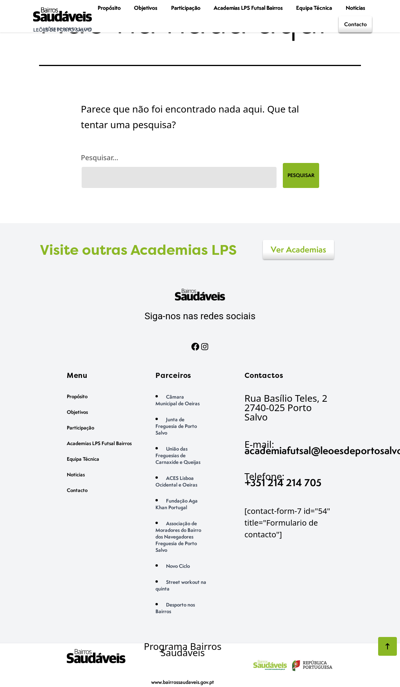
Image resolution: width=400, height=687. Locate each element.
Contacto (355, 24)
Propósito (109, 7)
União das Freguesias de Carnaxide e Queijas (177, 455)
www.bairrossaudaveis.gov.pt (182, 682)
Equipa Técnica (314, 7)
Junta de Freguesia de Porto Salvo (176, 426)
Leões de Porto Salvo (62, 30)
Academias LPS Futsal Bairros (248, 7)
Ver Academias (298, 249)
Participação (185, 7)
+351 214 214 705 (283, 482)
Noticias (355, 7)
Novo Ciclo (178, 566)
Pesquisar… (99, 157)
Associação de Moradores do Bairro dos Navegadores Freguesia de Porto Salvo (178, 536)
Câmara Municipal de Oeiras (177, 400)
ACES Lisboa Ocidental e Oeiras (176, 481)
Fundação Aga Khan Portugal (176, 504)
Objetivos (145, 7)
